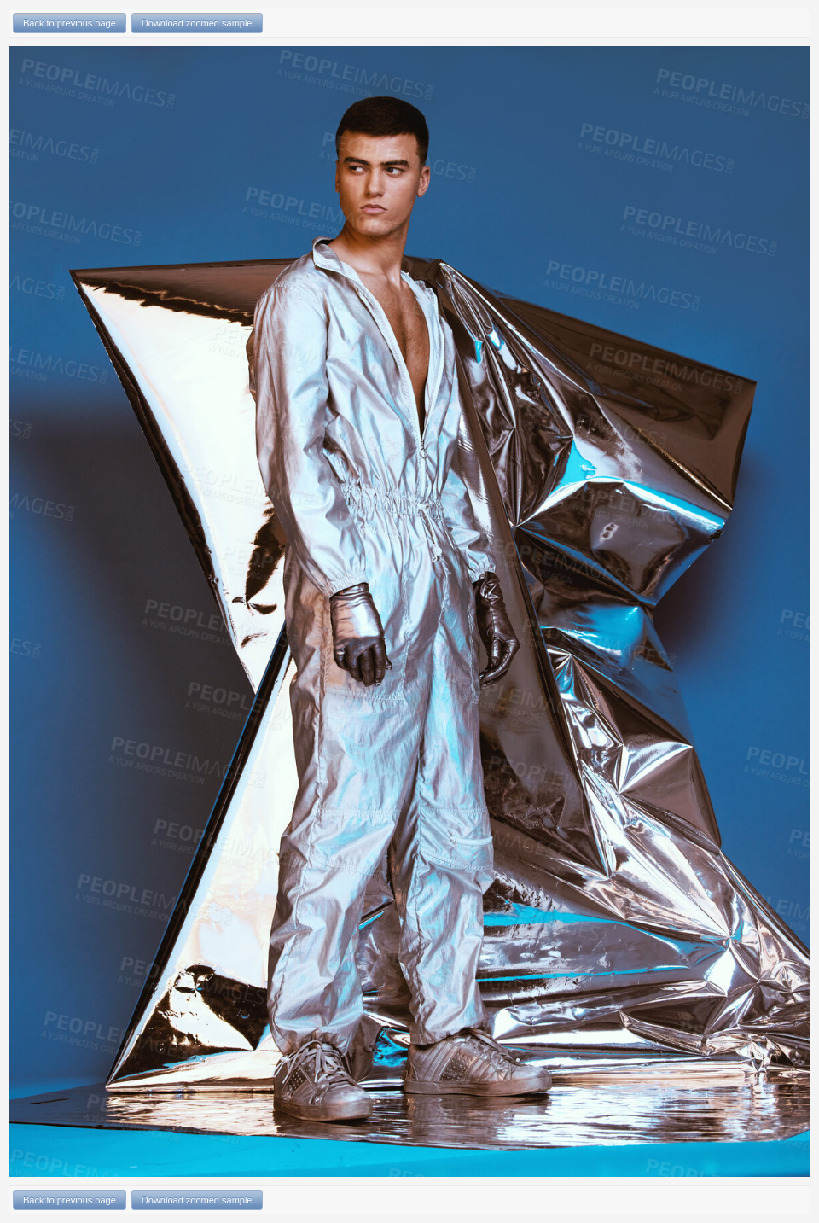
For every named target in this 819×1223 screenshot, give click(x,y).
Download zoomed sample (197, 23)
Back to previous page (69, 23)
